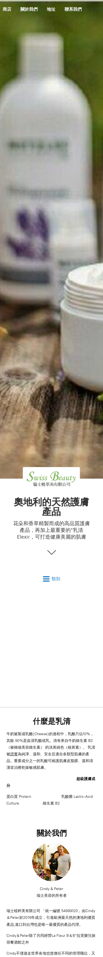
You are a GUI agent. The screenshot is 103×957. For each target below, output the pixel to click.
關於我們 (29, 9)
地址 (51, 9)
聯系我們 (73, 9)
